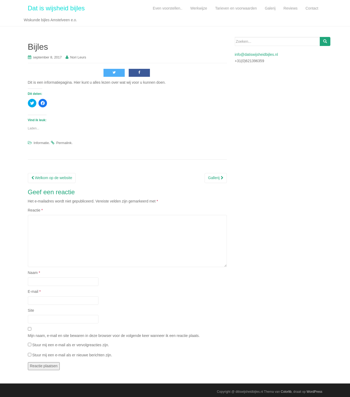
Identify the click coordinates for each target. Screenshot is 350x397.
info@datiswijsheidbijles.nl (256, 54)
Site (31, 310)
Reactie (35, 210)
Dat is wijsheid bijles (56, 8)
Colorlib (286, 392)
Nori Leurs (78, 57)
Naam (34, 273)
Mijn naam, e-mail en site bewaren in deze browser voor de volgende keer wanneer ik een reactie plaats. (114, 335)
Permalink (64, 143)
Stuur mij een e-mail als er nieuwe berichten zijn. (72, 355)
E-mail (34, 291)
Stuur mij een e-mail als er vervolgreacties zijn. (70, 345)
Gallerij (215, 178)
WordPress (314, 392)
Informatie (41, 143)
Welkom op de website (51, 178)
